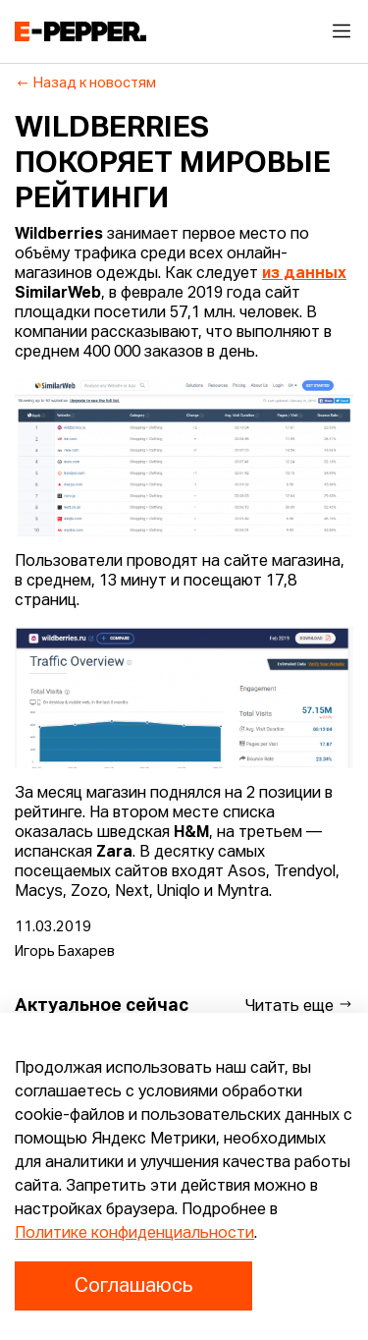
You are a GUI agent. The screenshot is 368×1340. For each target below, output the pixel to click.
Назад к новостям (86, 83)
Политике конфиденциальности (134, 1234)
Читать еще (299, 1005)
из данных (304, 274)
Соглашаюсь (133, 1286)
